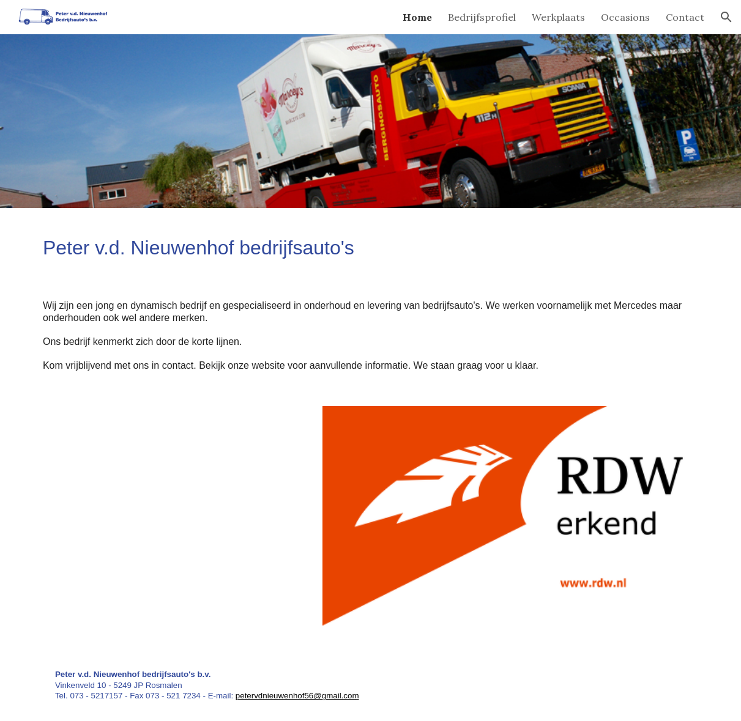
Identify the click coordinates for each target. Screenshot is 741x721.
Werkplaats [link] (558, 17)
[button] (726, 17)
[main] (370, 244)
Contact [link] (685, 17)
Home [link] (417, 17)
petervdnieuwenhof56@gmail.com (297, 695)
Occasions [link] (625, 17)
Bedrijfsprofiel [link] (482, 17)
